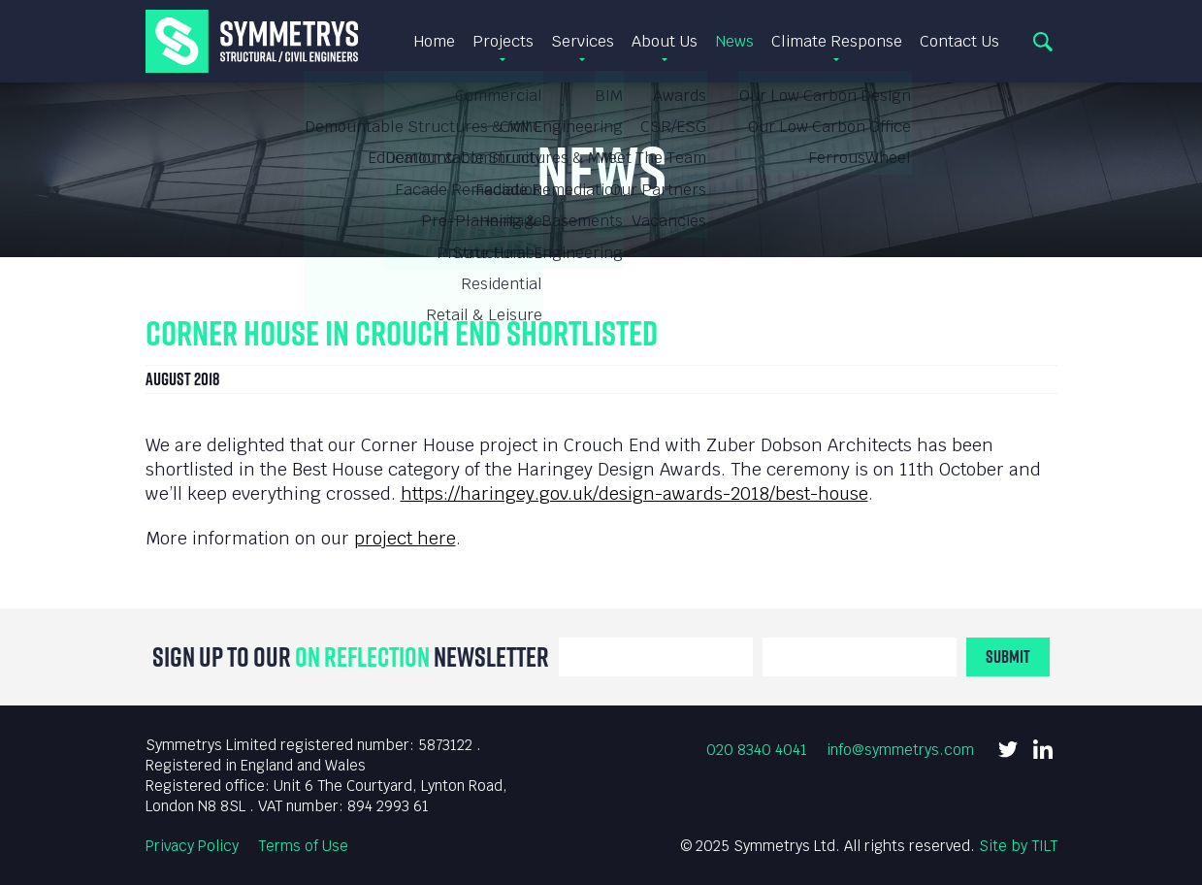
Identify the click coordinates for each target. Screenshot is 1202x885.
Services (582, 41)
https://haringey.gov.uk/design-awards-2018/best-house (634, 493)
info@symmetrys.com (900, 749)
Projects (503, 41)
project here (405, 538)
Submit (1008, 656)
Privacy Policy (192, 845)
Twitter (1008, 749)
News (734, 41)
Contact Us (959, 41)
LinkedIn (1042, 749)
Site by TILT (1018, 845)
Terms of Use (303, 845)
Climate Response (836, 41)
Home (434, 41)
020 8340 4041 (756, 749)
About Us (665, 41)
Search (1042, 41)
